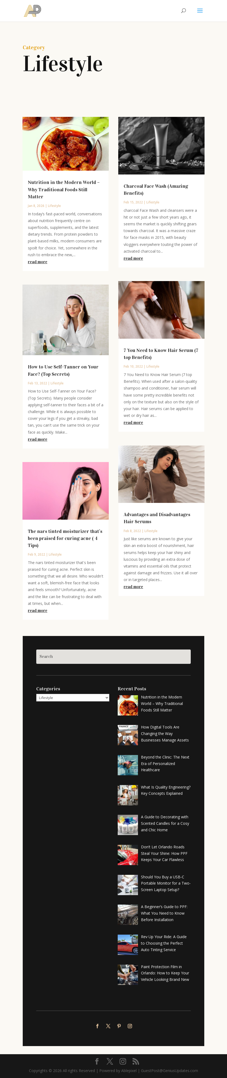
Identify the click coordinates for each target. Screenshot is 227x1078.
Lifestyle (54, 205)
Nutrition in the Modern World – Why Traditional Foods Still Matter (64, 189)
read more (37, 261)
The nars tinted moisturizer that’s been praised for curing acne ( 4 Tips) (65, 538)
